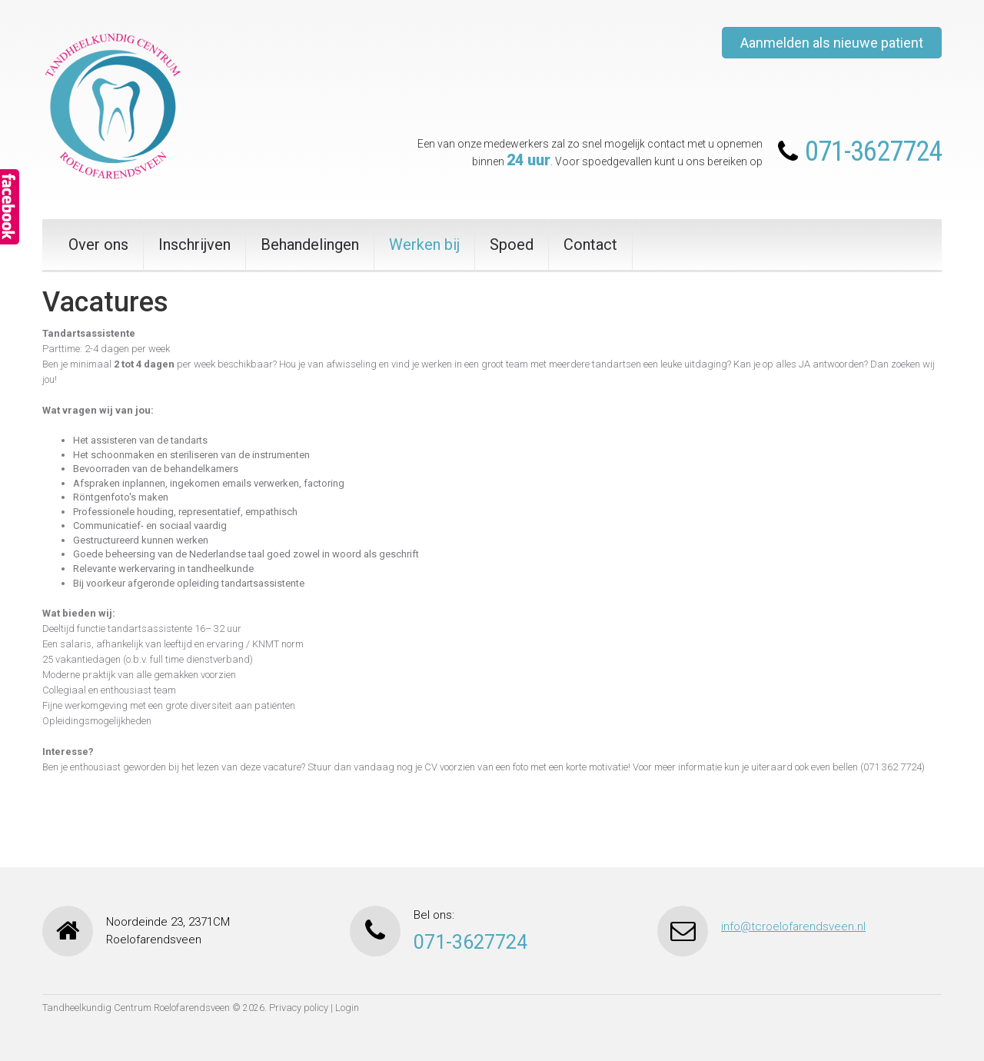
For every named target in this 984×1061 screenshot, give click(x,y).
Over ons (98, 244)
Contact (590, 244)
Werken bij (424, 244)
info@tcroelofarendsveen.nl (793, 926)
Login (347, 1007)
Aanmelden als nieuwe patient (831, 43)
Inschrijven (194, 244)
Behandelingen (310, 244)
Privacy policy (298, 1007)
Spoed (512, 244)
